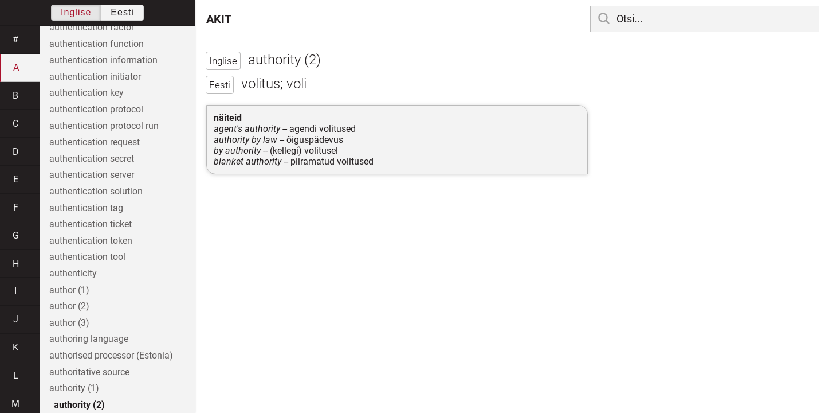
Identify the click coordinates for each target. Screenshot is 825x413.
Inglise (76, 12)
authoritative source (89, 372)
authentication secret (91, 158)
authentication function (96, 43)
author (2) (69, 306)
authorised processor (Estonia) (111, 355)
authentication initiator (95, 76)
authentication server (91, 174)
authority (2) (79, 404)
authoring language (88, 338)
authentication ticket (90, 224)
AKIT (218, 19)
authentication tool (87, 256)
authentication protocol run (104, 125)
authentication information (103, 59)
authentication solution (96, 191)
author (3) (69, 322)
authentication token (90, 240)
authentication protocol (96, 109)
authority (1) (74, 388)
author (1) (69, 290)
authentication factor (91, 27)
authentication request (94, 142)
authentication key (86, 92)
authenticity (73, 273)
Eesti (122, 12)
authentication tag (86, 207)
